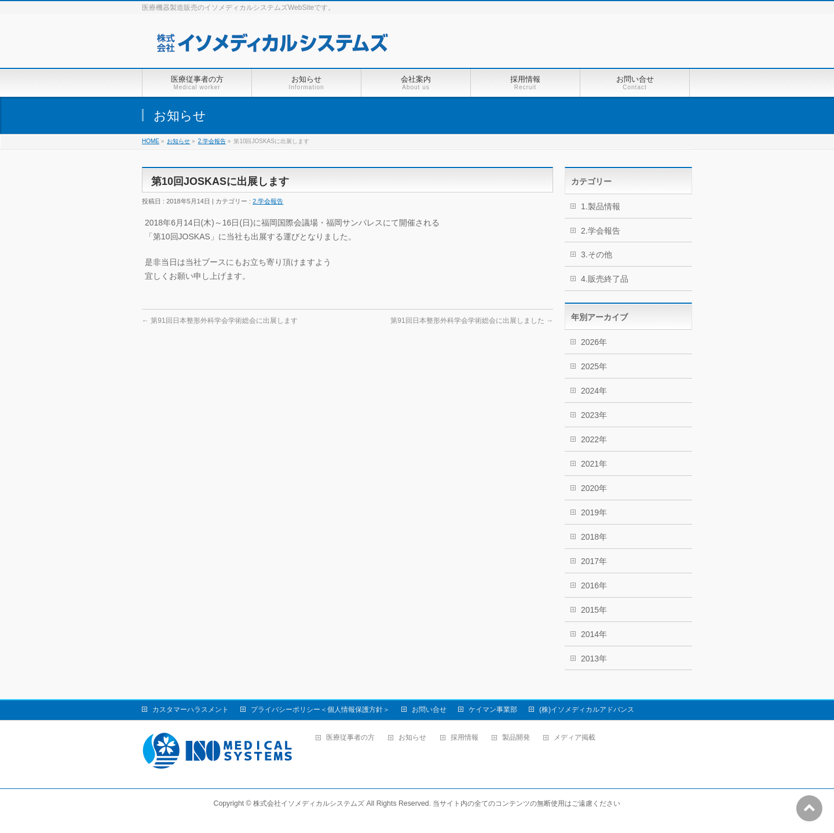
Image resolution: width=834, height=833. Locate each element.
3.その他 (596, 254)
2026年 (594, 342)
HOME (150, 141)
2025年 (594, 366)
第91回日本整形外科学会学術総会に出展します (220, 321)
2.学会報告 (212, 141)
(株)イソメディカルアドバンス (586, 709)
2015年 (594, 609)
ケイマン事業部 (493, 709)
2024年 (594, 390)
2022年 (594, 439)
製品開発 (516, 737)
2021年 (594, 463)
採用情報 (464, 737)
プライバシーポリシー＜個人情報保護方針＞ (320, 709)
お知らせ (178, 141)
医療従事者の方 (350, 737)
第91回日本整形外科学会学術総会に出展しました (471, 321)
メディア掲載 (574, 737)
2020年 (594, 488)
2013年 (594, 658)
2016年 (594, 585)
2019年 (594, 512)
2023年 (594, 415)
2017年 (594, 561)
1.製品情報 (600, 206)
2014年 (594, 634)
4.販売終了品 (604, 278)
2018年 (594, 536)
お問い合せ (429, 709)
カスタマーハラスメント (190, 709)
